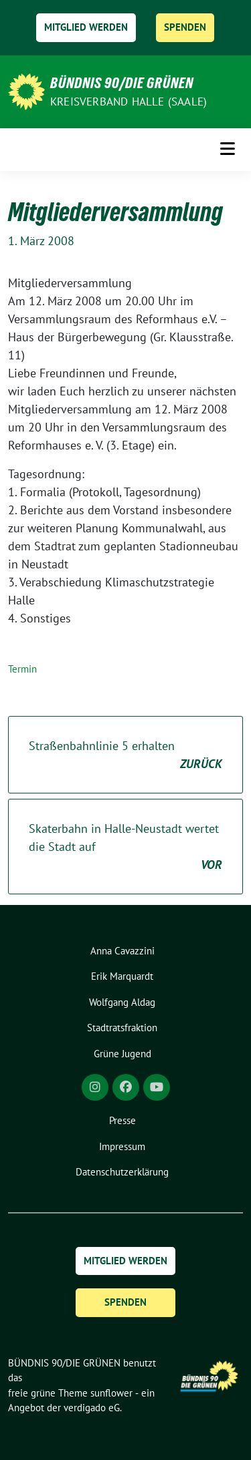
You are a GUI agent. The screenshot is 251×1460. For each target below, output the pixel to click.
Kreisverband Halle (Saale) (128, 101)
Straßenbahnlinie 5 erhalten (125, 755)
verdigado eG (92, 1407)
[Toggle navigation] (227, 149)
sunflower (111, 1393)
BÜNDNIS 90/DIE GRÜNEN (121, 83)
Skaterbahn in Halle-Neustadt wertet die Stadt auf (125, 847)
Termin (22, 669)
